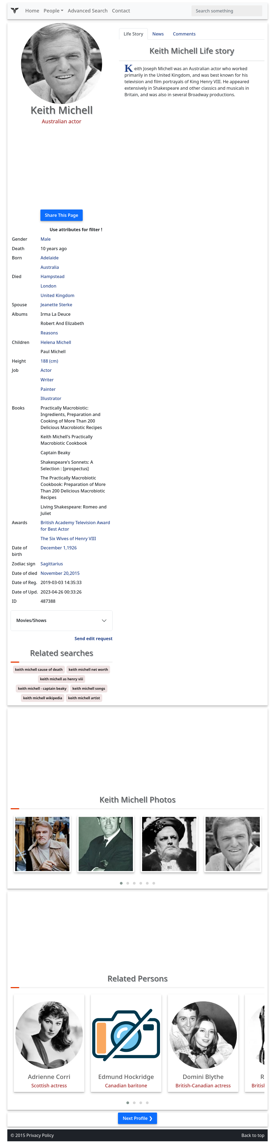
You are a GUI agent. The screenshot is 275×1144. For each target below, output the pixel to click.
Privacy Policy (40, 1135)
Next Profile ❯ (137, 1118)
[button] (121, 883)
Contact (121, 10)
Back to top (252, 1135)
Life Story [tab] (133, 34)
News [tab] (158, 34)
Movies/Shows (31, 620)
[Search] (226, 10)
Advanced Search (88, 10)
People (52, 10)
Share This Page (61, 215)
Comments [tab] (184, 34)
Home (32, 10)
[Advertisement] (62, 167)
